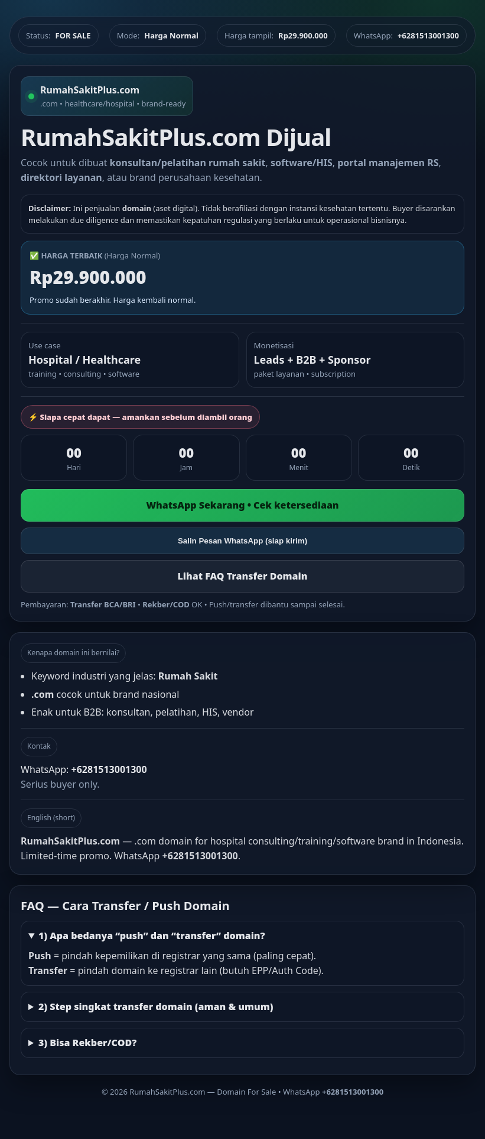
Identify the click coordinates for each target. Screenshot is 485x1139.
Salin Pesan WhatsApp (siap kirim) (242, 540)
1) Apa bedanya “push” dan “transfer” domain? (151, 935)
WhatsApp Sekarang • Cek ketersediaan (242, 505)
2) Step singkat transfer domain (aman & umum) (156, 1006)
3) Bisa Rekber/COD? (87, 1042)
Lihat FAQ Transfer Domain (242, 576)
